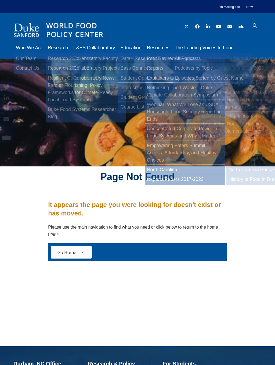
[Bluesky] (6, 108)
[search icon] (255, 25)
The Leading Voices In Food (217, 47)
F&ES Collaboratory (99, 47)
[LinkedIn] (6, 97)
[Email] (6, 119)
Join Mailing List (228, 7)
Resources (169, 47)
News (250, 7)
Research (60, 47)
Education (138, 47)
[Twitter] (6, 86)
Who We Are (29, 47)
